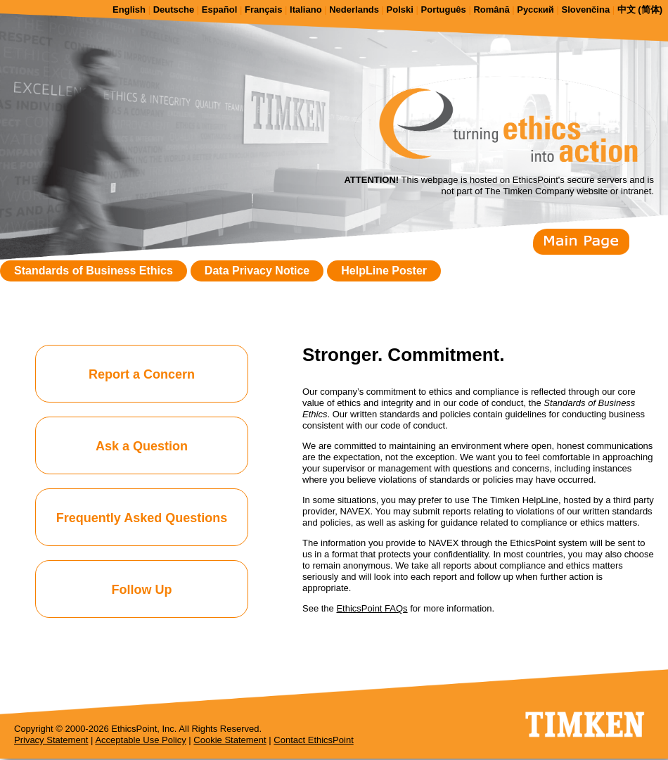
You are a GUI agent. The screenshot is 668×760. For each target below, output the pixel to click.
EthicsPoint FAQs (371, 608)
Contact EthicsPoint (313, 740)
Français (263, 9)
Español (220, 9)
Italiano (306, 9)
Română (491, 9)
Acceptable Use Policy (140, 740)
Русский (535, 9)
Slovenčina (585, 9)
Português (443, 9)
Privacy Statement (51, 740)
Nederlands (354, 9)
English (129, 9)
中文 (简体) (639, 9)
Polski (400, 9)
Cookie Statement (229, 740)
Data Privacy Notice (257, 271)
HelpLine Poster (384, 271)
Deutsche (174, 9)
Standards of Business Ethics (93, 271)
